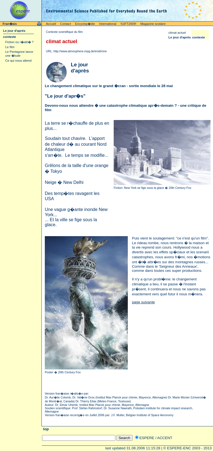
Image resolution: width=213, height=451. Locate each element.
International (107, 23)
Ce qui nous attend (18, 60)
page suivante (143, 302)
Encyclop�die (85, 23)
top (45, 429)
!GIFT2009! (128, 23)
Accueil (51, 23)
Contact (65, 23)
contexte (9, 36)
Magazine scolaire (152, 23)
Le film (9, 47)
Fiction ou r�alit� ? (19, 42)
